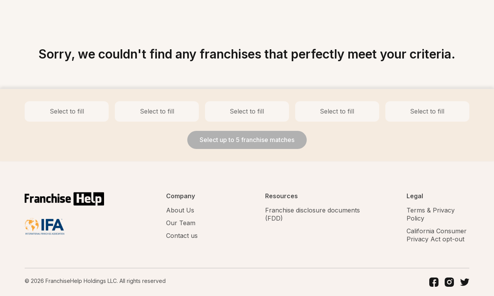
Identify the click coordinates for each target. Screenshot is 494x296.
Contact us (182, 235)
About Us (180, 210)
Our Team (180, 223)
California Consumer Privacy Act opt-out (437, 235)
